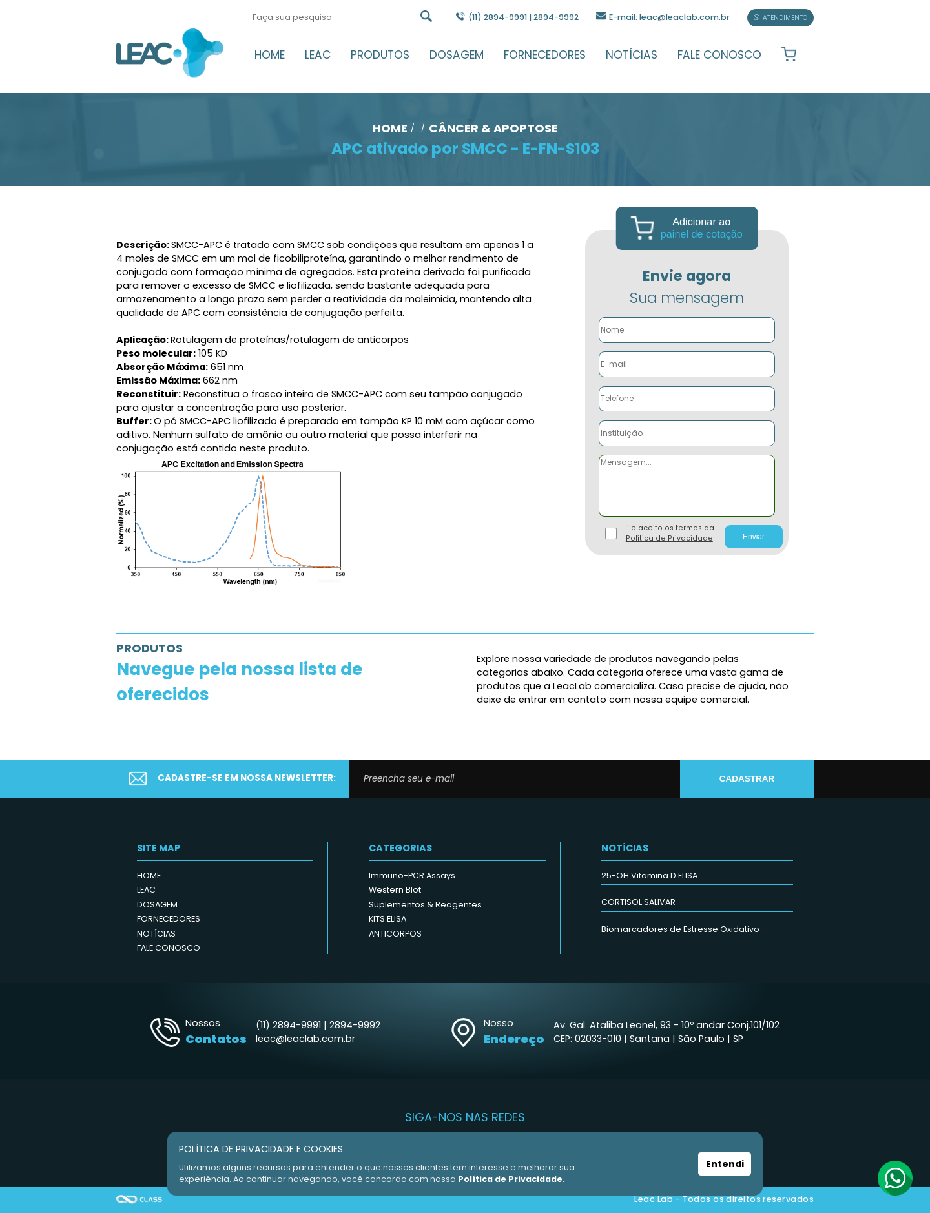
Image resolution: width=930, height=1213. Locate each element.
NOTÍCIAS (631, 55)
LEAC (318, 55)
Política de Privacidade (669, 538)
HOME (269, 55)
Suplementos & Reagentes (425, 904)
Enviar (754, 536)
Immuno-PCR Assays (412, 875)
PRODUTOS (380, 55)
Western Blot (395, 889)
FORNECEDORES (545, 55)
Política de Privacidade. (511, 1179)
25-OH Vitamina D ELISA (649, 875)
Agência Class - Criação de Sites (139, 1200)
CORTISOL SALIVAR (638, 902)
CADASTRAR (747, 778)
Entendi (725, 1163)
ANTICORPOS (395, 933)
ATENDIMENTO (780, 18)
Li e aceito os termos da (669, 533)
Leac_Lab (170, 52)
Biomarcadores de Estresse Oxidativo (680, 929)
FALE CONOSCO (719, 55)
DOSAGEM (456, 55)
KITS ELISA (387, 918)
